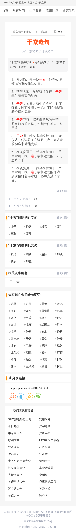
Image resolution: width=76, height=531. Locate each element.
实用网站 (44, 419)
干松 (34, 199)
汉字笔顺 (44, 426)
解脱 (60, 254)
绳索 (29, 226)
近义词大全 (15, 488)
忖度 (60, 366)
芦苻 (60, 352)
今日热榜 (13, 426)
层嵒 (44, 338)
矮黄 (13, 359)
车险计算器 (46, 467)
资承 (44, 331)
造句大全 (44, 461)
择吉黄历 (44, 454)
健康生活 (69, 10)
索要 (29, 233)
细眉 (13, 345)
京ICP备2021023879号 (38, 521)
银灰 (60, 324)
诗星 (13, 304)
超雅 (29, 310)
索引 (60, 226)
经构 (60, 331)
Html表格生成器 (49, 440)
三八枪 (30, 366)
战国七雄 (47, 324)
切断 (29, 254)
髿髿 (60, 310)
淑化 (13, 317)
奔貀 (13, 324)
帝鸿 (60, 304)
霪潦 (44, 304)
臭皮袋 (15, 338)
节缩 (29, 317)
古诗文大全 (15, 474)
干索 (29, 338)
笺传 (44, 352)
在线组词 (44, 447)
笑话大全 (13, 495)
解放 (13, 261)
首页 (5, 10)
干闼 (34, 206)
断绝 (13, 254)
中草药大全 (15, 433)
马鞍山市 (31, 345)
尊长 (44, 317)
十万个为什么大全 (19, 461)
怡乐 (13, 331)
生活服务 (35, 10)
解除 (44, 254)
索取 (13, 233)
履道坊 (45, 310)
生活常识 (13, 454)
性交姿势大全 (16, 467)
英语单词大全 (16, 481)
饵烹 (44, 359)
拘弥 (13, 310)
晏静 (44, 345)
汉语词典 (13, 447)
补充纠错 (62, 191)
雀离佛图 (31, 324)
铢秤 (13, 366)
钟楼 (60, 338)
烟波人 (30, 352)
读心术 (43, 495)
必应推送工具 (47, 481)
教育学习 (19, 10)
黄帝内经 (44, 488)
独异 (29, 359)
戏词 (60, 345)
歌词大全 (13, 440)
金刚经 (43, 474)
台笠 (29, 304)
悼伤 (60, 359)
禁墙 (44, 366)
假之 (60, 317)
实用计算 (52, 10)
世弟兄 (15, 352)
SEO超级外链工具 (19, 419)
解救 (29, 261)
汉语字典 (44, 433)
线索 (44, 226)
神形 (29, 331)
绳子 (13, 226)
